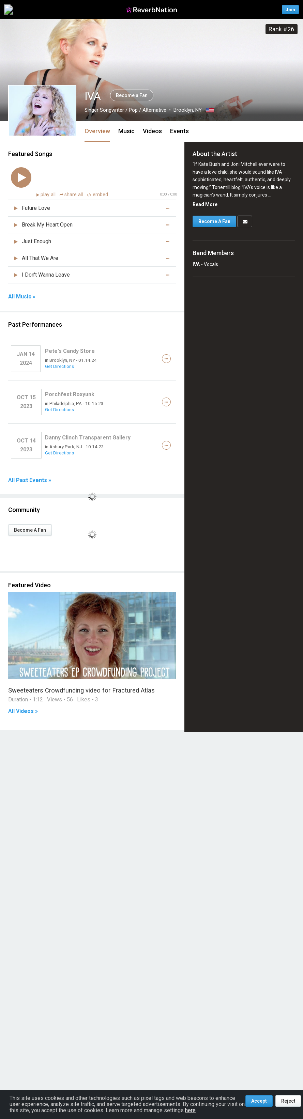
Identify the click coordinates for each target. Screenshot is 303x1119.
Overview (97, 131)
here (190, 1110)
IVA (196, 264)
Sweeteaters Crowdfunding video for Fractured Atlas (81, 690)
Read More (205, 204)
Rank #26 (281, 29)
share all (72, 195)
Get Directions (59, 366)
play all (49, 195)
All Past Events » (29, 480)
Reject (288, 1101)
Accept (259, 1101)
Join (290, 9)
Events (179, 131)
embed (97, 195)
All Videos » (23, 711)
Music (126, 131)
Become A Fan (30, 530)
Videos (152, 131)
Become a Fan (132, 95)
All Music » (21, 297)
